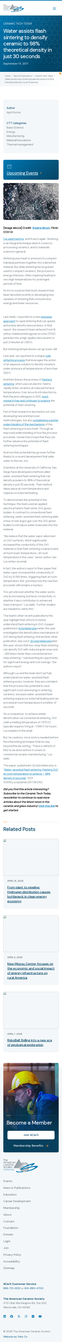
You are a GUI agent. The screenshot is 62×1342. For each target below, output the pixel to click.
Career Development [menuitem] (17, 1201)
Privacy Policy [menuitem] (12, 1254)
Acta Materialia (27, 628)
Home (7, 75)
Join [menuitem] (6, 1248)
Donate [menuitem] (8, 1234)
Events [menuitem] (7, 1181)
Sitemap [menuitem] (8, 1268)
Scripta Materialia (40, 641)
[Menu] (56, 8)
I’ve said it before (13, 239)
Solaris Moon (41, 228)
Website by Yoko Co (15, 1336)
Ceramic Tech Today (44, 75)
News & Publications (23, 75)
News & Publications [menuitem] (16, 1188)
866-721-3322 (12, 1288)
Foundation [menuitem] (10, 1228)
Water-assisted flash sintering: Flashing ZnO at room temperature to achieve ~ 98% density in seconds (30, 774)
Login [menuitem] (6, 1241)
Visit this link (47, 806)
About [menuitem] (7, 1214)
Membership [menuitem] (11, 1208)
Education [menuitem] (10, 1194)
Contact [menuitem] (8, 1221)
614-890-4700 (33, 1288)
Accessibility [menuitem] (11, 1261)
